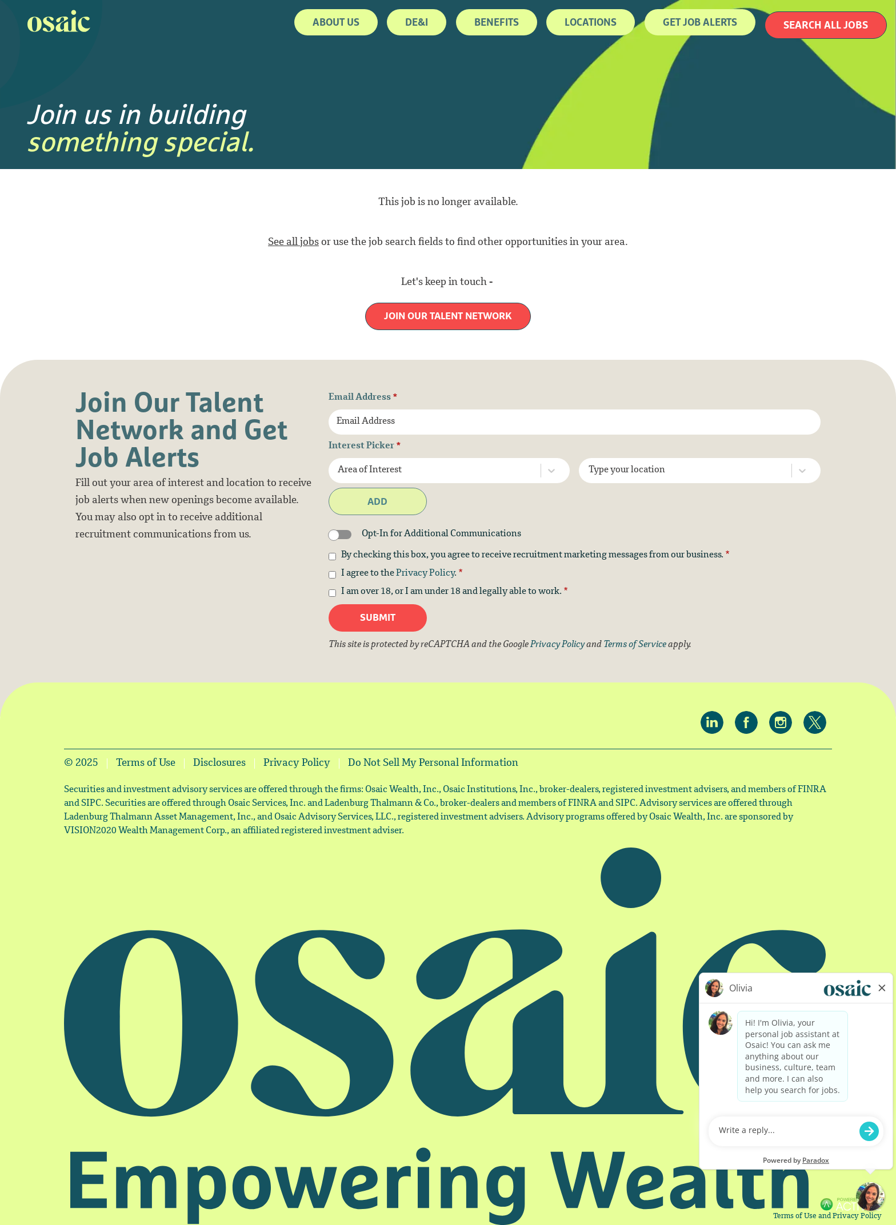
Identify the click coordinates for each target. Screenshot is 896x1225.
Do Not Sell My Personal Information (433, 764)
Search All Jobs (825, 24)
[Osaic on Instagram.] (783, 723)
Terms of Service (634, 645)
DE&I (416, 22)
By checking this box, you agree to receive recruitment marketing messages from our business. (535, 556)
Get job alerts (700, 22)
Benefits (496, 22)
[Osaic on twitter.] (817, 723)
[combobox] (438, 470)
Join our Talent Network (448, 316)
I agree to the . (402, 574)
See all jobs (293, 242)
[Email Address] (575, 422)
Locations (591, 22)
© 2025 (81, 764)
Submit (377, 617)
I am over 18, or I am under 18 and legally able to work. (454, 592)
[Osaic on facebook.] (749, 723)
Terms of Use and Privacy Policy (827, 1216)
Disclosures (219, 764)
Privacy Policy (425, 573)
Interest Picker (365, 446)
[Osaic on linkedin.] (715, 723)
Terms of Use (145, 764)
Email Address (363, 398)
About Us (336, 22)
